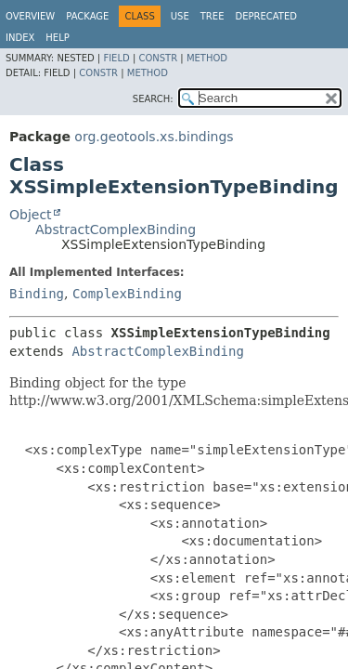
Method (207, 58)
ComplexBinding (127, 293)
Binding (36, 293)
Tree (212, 16)
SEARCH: (153, 99)
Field (116, 58)
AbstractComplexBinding (115, 229)
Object (30, 214)
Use (180, 16)
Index (20, 38)
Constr (157, 58)
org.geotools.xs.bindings (153, 136)
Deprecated (266, 16)
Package (87, 16)
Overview (30, 16)
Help (57, 38)
